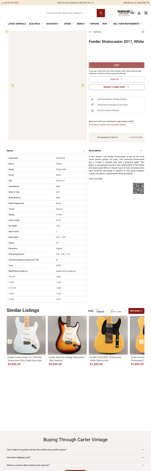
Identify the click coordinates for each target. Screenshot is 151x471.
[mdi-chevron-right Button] (141, 322)
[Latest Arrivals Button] (17, 24)
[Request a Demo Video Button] (116, 77)
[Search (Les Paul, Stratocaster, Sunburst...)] (72, 13)
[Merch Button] (82, 24)
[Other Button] (69, 24)
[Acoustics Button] (53, 24)
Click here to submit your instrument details (107, 108)
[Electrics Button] (36, 24)
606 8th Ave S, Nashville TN (136, 2)
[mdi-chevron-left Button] (10, 322)
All (90, 32)
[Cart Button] (146, 13)
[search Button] (101, 13)
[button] (47, 131)
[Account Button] (139, 13)
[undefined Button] (136, 291)
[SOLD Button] (116, 55)
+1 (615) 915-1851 (136, 118)
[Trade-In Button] (116, 69)
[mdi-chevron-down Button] (13, 118)
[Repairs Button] (94, 24)
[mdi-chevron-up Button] (13, 31)
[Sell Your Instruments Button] (127, 24)
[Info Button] (106, 24)
